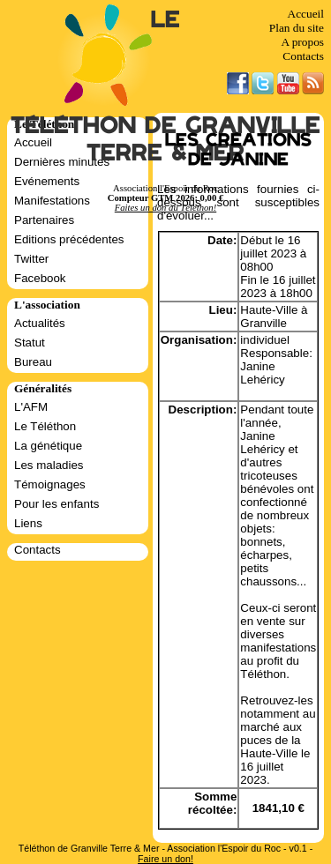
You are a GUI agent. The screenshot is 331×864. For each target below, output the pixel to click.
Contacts (303, 56)
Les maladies (49, 465)
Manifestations (52, 200)
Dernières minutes (61, 161)
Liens (28, 523)
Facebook (40, 278)
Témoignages (50, 484)
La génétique (48, 445)
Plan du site (296, 27)
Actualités (39, 323)
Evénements (46, 181)
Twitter (31, 258)
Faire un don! (165, 858)
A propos (302, 41)
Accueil (306, 13)
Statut (29, 342)
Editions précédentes (69, 239)
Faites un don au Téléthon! (165, 207)
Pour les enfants (56, 503)
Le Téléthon (45, 426)
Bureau (33, 362)
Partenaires (44, 220)
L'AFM (31, 406)
